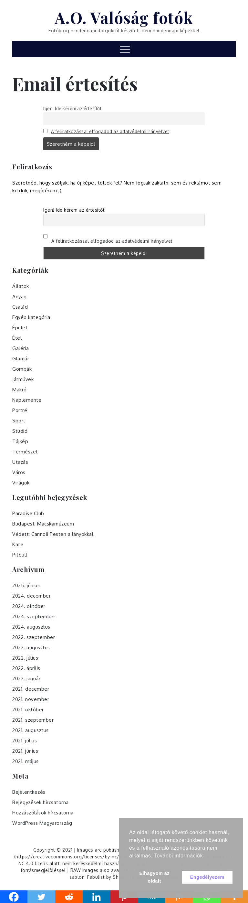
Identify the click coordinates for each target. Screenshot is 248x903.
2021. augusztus (30, 730)
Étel (17, 338)
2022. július (25, 658)
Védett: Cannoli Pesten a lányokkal (52, 534)
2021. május (25, 761)
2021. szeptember (33, 720)
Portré (19, 410)
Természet (25, 452)
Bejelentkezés (29, 792)
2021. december (30, 689)
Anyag (19, 296)
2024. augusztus (31, 627)
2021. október (28, 709)
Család (20, 307)
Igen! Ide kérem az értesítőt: (73, 108)
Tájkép (20, 441)
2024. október (29, 606)
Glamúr (20, 359)
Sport (19, 421)
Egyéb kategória (31, 317)
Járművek (23, 379)
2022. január (26, 678)
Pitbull (19, 555)
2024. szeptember (33, 616)
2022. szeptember (33, 637)
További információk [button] (178, 855)
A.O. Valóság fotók (124, 17)
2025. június (26, 585)
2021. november (30, 699)
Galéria (20, 348)
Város (19, 472)
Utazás (20, 462)
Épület (19, 327)
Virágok (21, 483)
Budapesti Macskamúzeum (43, 524)
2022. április (26, 668)
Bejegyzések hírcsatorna (40, 802)
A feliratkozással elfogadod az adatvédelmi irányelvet (110, 131)
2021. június (25, 751)
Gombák (22, 369)
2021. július (24, 741)
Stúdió (19, 431)
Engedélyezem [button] (207, 877)
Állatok (20, 286)
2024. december (31, 596)
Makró (19, 390)
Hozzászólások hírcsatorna (43, 813)
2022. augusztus (31, 647)
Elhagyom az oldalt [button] (154, 877)
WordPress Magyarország (42, 823)
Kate (17, 544)
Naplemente (26, 400)
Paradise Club (28, 513)
